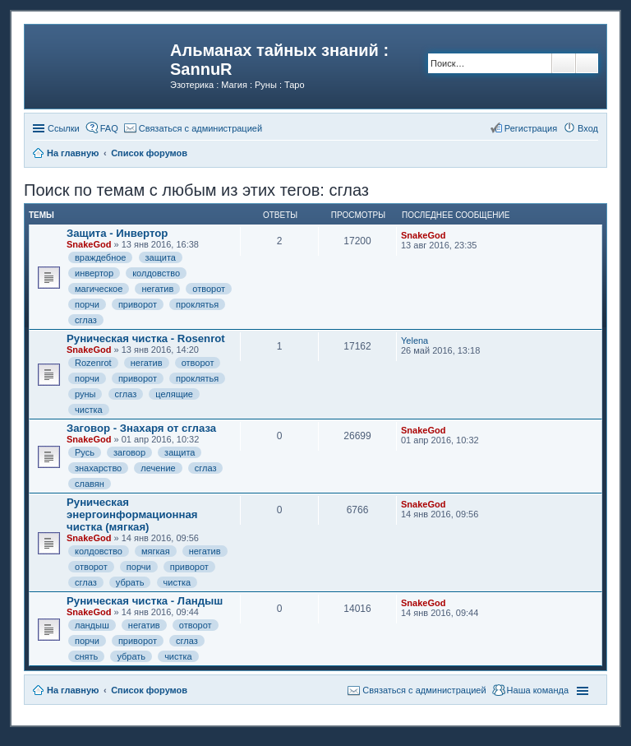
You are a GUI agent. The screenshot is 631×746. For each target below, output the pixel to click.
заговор (129, 452)
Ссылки (64, 128)
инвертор (94, 273)
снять (86, 656)
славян (89, 484)
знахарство (98, 468)
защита (160, 257)
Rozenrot (93, 363)
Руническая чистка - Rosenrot (146, 338)
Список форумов (149, 690)
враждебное (100, 257)
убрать (130, 582)
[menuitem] (193, 128)
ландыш (92, 625)
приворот (137, 304)
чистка (89, 410)
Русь (84, 452)
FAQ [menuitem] (109, 128)
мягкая (155, 551)
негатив (157, 289)
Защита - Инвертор (117, 233)
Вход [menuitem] (588, 128)
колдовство (156, 273)
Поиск (563, 63)
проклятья (197, 304)
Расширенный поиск (587, 63)
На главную (73, 690)
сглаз (86, 320)
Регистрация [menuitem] (530, 128)
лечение (157, 468)
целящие (174, 394)
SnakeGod (89, 244)
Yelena (414, 340)
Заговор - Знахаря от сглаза (141, 428)
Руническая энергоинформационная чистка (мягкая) (132, 514)
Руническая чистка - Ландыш (145, 601)
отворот (208, 289)
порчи (87, 304)
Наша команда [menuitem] (538, 690)
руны (85, 394)
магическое (98, 289)
